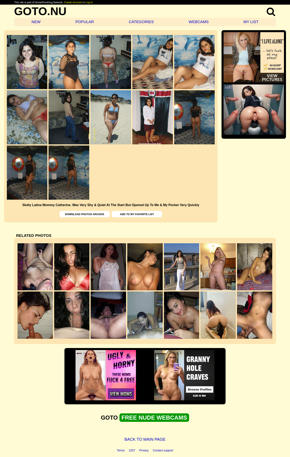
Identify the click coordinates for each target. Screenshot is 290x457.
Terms (121, 450)
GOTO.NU (40, 11)
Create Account (73, 2)
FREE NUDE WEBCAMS (154, 417)
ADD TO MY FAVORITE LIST (137, 214)
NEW (36, 22)
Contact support (163, 450)
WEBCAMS (199, 22)
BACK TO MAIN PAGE (145, 439)
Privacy (144, 450)
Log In (89, 2)
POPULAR (84, 22)
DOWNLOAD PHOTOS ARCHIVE (84, 214)
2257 (132, 450)
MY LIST (250, 22)
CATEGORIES (141, 22)
